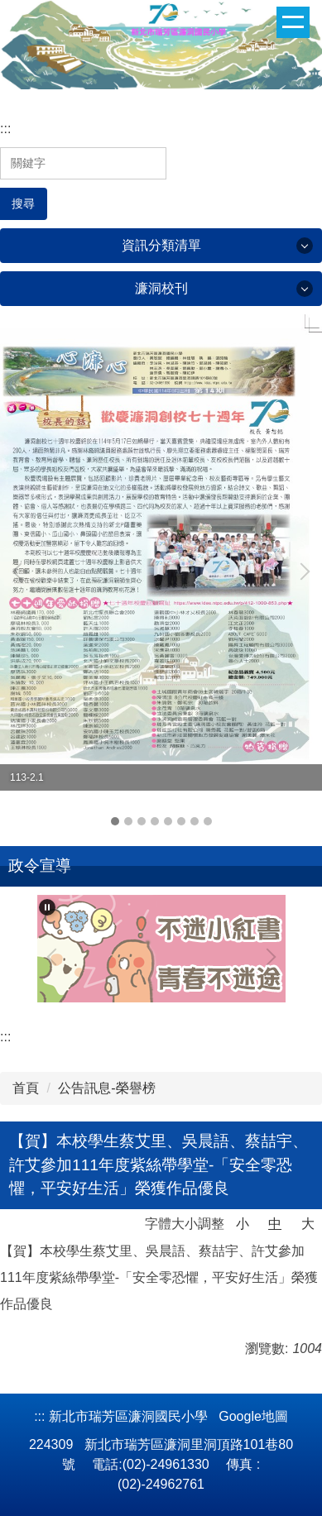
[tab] (115, 821)
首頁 (25, 1088)
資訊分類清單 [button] (161, 245)
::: (5, 129)
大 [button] (308, 1224)
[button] (20, 571)
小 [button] (242, 1224)
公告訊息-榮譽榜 (106, 1088)
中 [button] (274, 1224)
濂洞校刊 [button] (161, 288)
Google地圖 (253, 1416)
